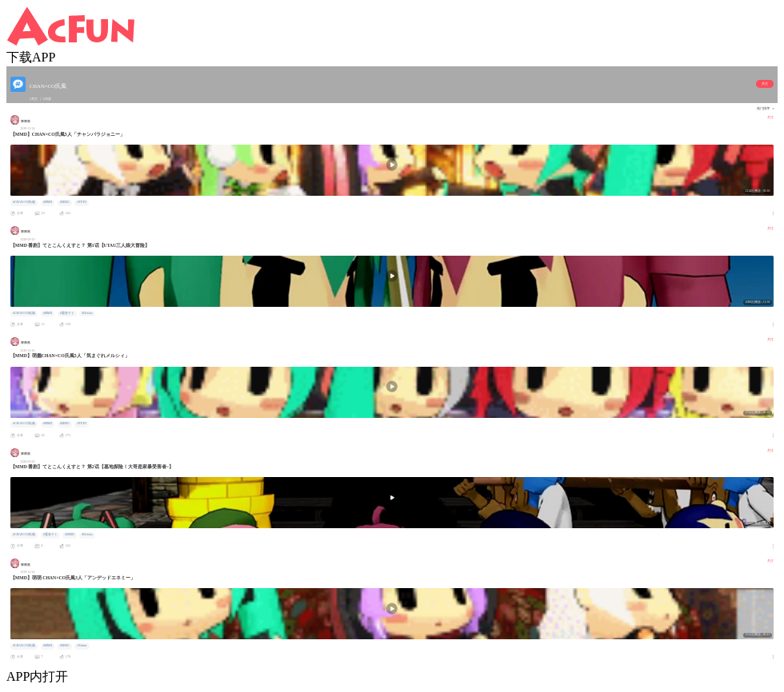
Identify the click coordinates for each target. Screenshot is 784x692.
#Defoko (87, 313)
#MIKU (65, 202)
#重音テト (67, 313)
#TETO (82, 202)
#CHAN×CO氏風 (24, 202)
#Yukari (82, 645)
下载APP (30, 57)
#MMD (48, 202)
